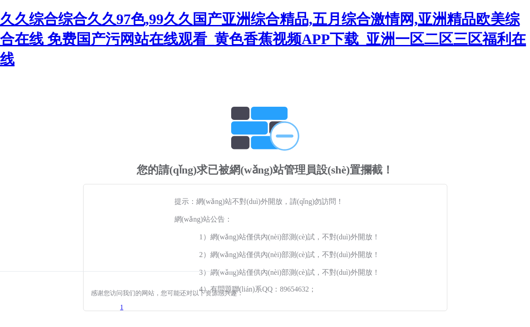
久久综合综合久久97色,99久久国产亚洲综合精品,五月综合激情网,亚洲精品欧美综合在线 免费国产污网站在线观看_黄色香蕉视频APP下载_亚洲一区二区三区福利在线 (263, 39)
